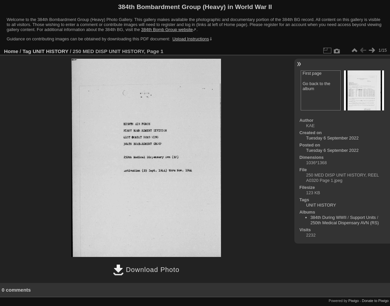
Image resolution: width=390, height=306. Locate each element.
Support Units (363, 217)
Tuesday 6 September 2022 (332, 137)
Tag (27, 51)
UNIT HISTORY (50, 51)
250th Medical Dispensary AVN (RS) (344, 222)
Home (11, 51)
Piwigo (353, 301)
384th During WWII (328, 217)
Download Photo (146, 269)
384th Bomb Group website (167, 29)
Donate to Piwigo (375, 301)
